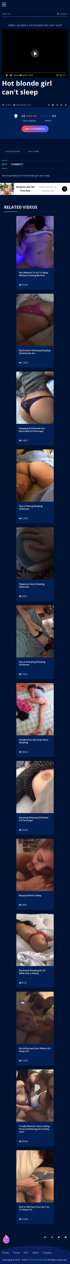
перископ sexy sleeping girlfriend (31, 585)
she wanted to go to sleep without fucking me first (33, 274)
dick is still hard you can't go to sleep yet (34, 1208)
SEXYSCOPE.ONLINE (37, 1259)
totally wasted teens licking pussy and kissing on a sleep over (34, 1129)
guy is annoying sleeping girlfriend (32, 663)
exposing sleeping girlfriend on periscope (33, 819)
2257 (26, 1252)
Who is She (33, 151)
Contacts (47, 1252)
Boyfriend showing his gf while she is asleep (32, 972)
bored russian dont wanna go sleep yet (34, 1050)
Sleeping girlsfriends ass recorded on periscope (32, 430)
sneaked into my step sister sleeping (33, 741)
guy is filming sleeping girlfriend (30, 507)
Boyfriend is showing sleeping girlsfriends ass (34, 352)
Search (62, 13)
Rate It (48, 120)
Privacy (5, 1252)
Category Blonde (12, 151)
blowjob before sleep (30, 895)
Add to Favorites (35, 128)
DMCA (35, 1252)
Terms (16, 1252)
